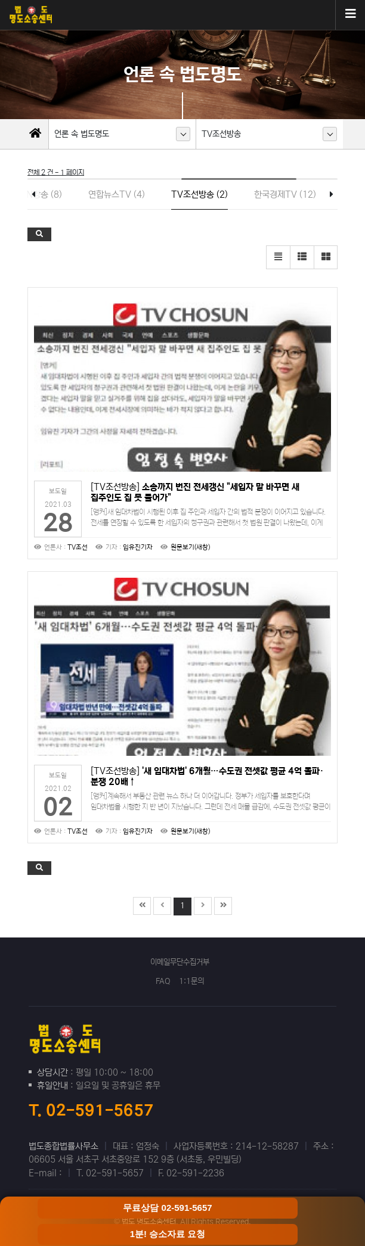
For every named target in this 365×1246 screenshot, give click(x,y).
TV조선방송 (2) (199, 194)
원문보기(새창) (190, 547)
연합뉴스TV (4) (116, 194)
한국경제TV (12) (285, 194)
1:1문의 (191, 981)
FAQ (163, 981)
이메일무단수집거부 (179, 962)
